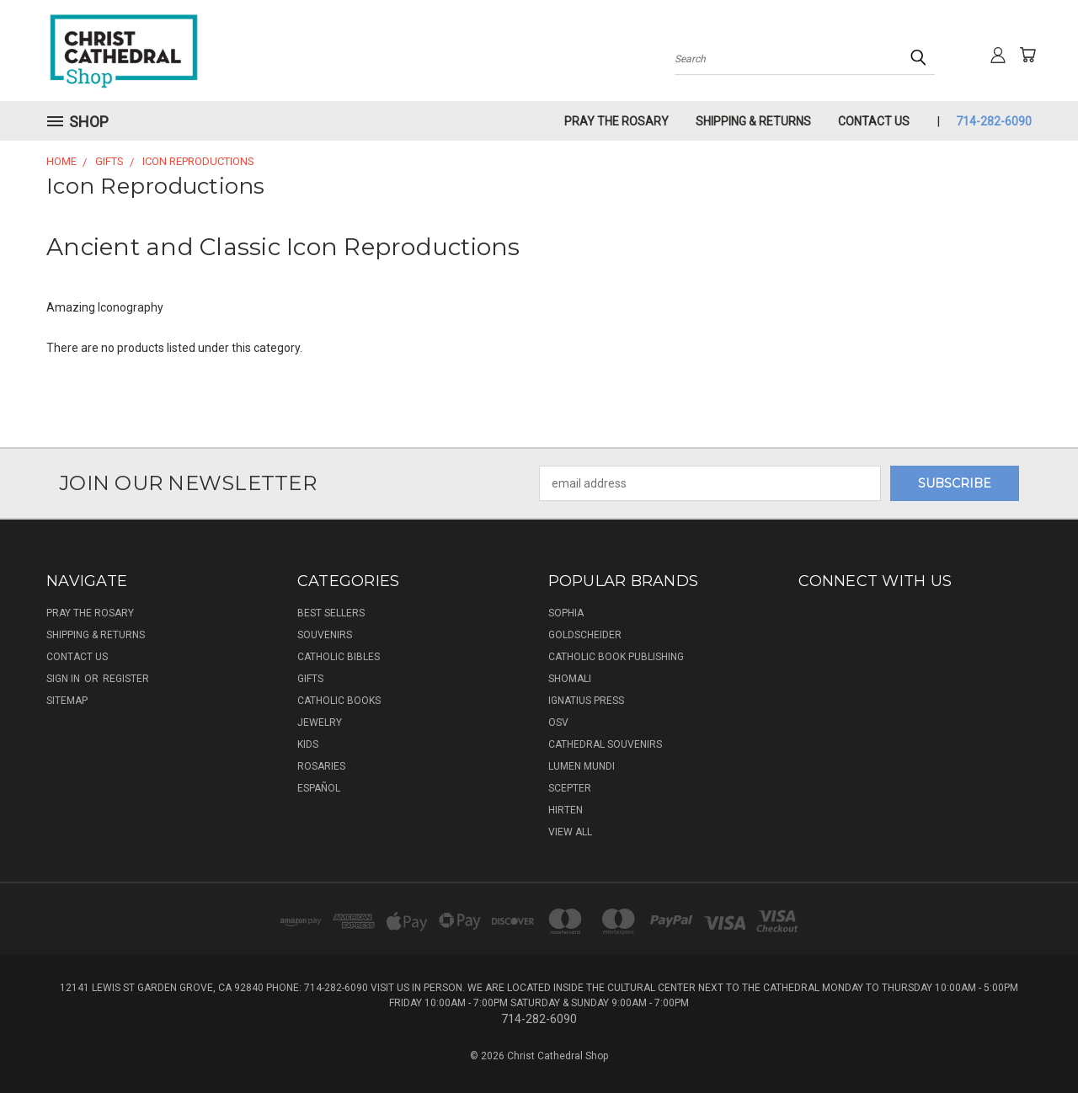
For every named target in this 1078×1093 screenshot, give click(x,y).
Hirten (565, 810)
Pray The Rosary (616, 121)
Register (126, 679)
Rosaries (321, 766)
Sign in (64, 679)
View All (570, 832)
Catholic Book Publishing (616, 657)
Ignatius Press (586, 700)
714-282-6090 (994, 121)
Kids (307, 744)
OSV (558, 722)
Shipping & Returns (753, 121)
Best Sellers (331, 613)
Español (318, 788)
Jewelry (319, 722)
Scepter (569, 788)
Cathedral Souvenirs (605, 744)
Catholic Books (339, 700)
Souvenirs (324, 635)
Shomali (569, 679)
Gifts (310, 679)
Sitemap (67, 700)
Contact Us (874, 121)
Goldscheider (585, 635)
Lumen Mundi (581, 766)
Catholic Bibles (338, 657)
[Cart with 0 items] (1027, 54)
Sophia (566, 613)
